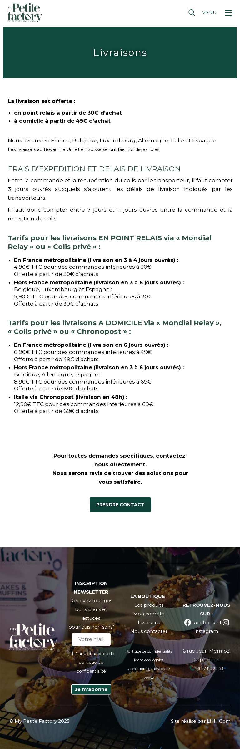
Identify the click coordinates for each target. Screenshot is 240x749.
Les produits (148, 605)
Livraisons (149, 622)
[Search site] (191, 13)
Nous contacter (149, 631)
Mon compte (149, 614)
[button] (217, 12)
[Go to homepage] (25, 12)
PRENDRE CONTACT (120, 504)
